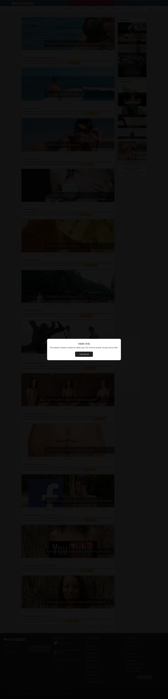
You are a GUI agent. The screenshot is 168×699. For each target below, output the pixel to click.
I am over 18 (84, 354)
